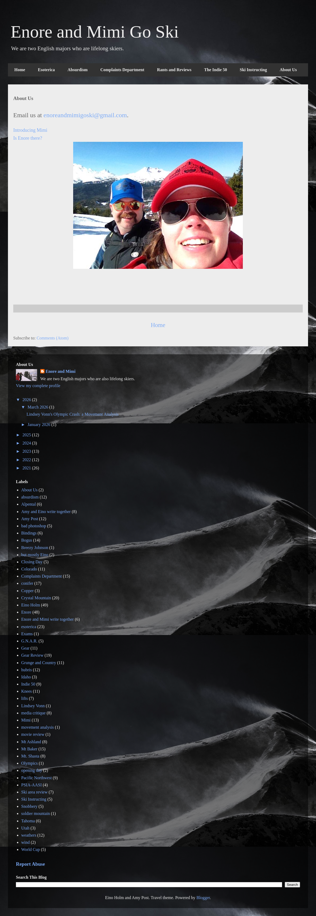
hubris (26, 670)
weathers (28, 835)
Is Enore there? (27, 138)
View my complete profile (38, 385)
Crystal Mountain (36, 598)
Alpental (28, 504)
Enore (26, 612)
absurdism (30, 497)
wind (25, 842)
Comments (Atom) (52, 338)
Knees (26, 691)
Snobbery (29, 806)
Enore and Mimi (61, 371)
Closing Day (31, 562)
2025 (27, 435)
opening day (31, 770)
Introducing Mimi (30, 130)
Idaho (26, 677)
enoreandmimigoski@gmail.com (85, 115)
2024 (27, 443)
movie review (33, 734)
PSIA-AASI (31, 785)
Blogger (203, 897)
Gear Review (32, 655)
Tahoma (28, 821)
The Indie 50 (215, 69)
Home (19, 69)
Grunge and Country (38, 662)
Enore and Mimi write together (47, 619)
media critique (33, 713)
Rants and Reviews (174, 69)
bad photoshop (33, 526)
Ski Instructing (253, 69)
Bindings (29, 533)
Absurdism (78, 69)
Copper (27, 590)
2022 (27, 459)
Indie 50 (28, 684)
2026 (27, 399)
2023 (27, 451)
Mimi (26, 720)
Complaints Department (122, 69)
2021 (27, 468)
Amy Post (29, 518)
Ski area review (34, 792)
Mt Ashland (31, 742)
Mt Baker (29, 749)
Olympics (29, 763)
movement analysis (37, 727)
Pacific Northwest (36, 778)
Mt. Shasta (30, 756)
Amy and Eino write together (46, 511)
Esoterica (46, 69)
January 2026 (39, 424)
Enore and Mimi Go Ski (95, 31)
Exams (27, 634)
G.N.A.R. (29, 641)
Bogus (26, 540)
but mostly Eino (34, 554)
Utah (25, 828)
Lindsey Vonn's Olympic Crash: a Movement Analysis (72, 414)
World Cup (30, 849)
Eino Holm (30, 605)
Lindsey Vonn (33, 706)
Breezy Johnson (34, 547)
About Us (288, 69)
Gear (25, 648)
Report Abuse (30, 864)
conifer (27, 583)
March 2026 (38, 407)
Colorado (29, 569)
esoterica (28, 626)
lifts (24, 698)
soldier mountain (35, 813)
